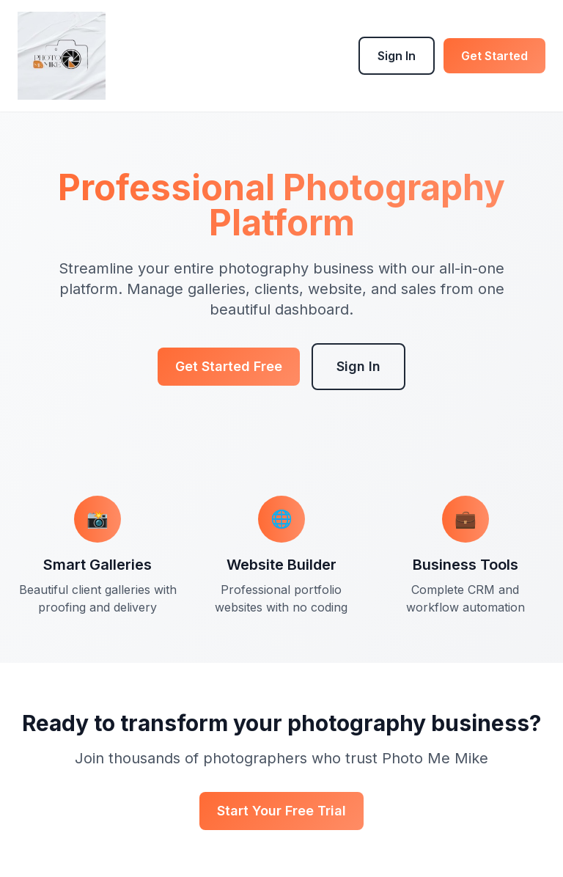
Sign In (397, 55)
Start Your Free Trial (281, 810)
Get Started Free (228, 366)
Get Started (494, 55)
